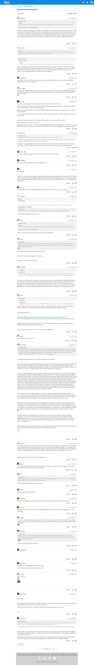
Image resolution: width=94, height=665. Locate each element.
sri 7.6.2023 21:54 (73, 574)
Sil (20, 169)
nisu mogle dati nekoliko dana (47, 402)
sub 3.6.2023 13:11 (73, 443)
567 (54, 649)
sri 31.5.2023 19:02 (73, 220)
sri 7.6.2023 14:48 (73, 531)
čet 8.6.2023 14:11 (73, 594)
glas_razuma (23, 345)
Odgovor (68, 43)
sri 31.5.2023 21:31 (73, 295)
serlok (21, 220)
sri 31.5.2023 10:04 (73, 88)
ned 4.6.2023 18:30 (73, 490)
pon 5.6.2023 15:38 (72, 517)
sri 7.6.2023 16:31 (73, 550)
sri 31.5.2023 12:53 (73, 160)
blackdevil (22, 531)
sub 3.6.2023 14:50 (73, 474)
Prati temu (69, 13)
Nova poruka (20, 13)
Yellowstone (20, 598)
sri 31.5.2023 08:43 (73, 78)
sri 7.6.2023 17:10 (73, 563)
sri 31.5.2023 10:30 (73, 101)
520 (47, 649)
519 (44, 649)
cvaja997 (22, 517)
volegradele (22, 78)
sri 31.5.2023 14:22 (73, 187)
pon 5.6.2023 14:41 (72, 507)
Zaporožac (22, 101)
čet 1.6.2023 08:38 (73, 336)
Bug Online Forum (6, 2)
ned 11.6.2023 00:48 (72, 618)
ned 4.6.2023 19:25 (73, 498)
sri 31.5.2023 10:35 (73, 133)
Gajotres (22, 187)
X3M (21, 474)
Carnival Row (30, 120)
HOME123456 (23, 550)
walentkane (22, 618)
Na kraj (75, 13)
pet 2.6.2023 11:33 (73, 345)
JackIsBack (22, 18)
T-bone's (22, 490)
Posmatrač (22, 48)
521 (50, 649)
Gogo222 (22, 336)
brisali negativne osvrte (69, 402)
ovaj (25, 543)
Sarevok (22, 88)
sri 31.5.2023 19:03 (73, 239)
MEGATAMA (22, 160)
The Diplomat (20, 171)
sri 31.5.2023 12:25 (73, 151)
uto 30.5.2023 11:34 (72, 18)
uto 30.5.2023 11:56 (72, 48)
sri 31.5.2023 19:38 (73, 267)
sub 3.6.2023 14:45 (73, 464)
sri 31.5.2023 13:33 (73, 169)
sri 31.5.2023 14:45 (73, 196)
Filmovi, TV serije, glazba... (25, 7)
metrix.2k (22, 443)
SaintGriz (22, 151)
